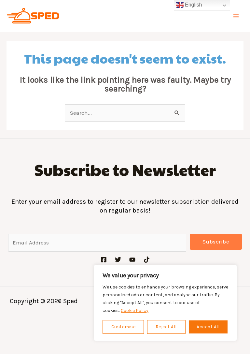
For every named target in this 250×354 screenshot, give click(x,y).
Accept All (208, 327)
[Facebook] (104, 260)
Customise (123, 327)
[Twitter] (118, 260)
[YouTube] (132, 260)
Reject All (166, 327)
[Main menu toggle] (236, 16)
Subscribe (215, 241)
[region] (165, 303)
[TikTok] (147, 260)
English (189, 5)
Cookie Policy (134, 310)
